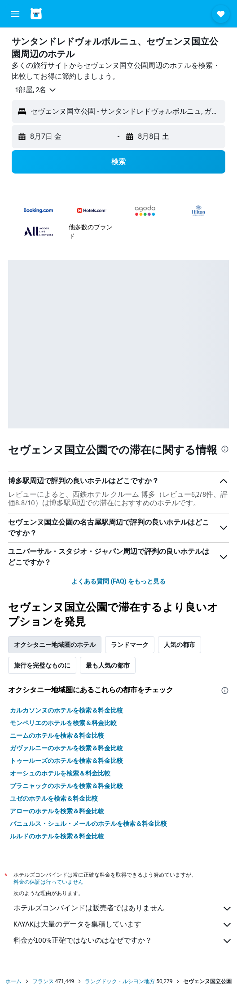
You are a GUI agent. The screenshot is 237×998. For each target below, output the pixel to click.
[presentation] (225, 449)
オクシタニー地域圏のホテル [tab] (55, 644)
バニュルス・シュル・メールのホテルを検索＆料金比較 (88, 823)
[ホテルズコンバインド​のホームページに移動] (59, 13)
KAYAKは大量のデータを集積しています (123, 924)
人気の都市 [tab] (179, 644)
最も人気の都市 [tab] (108, 665)
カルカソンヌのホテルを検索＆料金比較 (66, 710)
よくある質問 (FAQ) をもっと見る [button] (118, 581)
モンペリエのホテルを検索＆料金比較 (63, 722)
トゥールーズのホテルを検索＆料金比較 (66, 760)
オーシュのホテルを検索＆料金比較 (60, 773)
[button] (15, 14)
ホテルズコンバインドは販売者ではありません (123, 908)
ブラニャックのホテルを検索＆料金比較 (66, 785)
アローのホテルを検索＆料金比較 (57, 811)
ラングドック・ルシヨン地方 (120, 981)
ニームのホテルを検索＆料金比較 (57, 735)
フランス (43, 981)
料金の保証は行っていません (48, 881)
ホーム (13, 981)
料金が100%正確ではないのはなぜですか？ (123, 941)
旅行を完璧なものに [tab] (42, 665)
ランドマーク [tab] (130, 644)
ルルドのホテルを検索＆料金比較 (57, 836)
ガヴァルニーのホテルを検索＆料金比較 (66, 748)
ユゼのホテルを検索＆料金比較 (54, 798)
